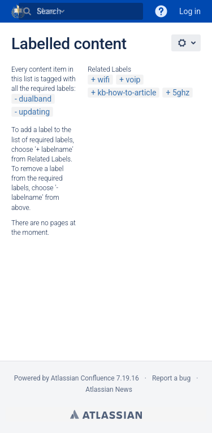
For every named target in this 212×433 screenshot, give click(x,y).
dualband (35, 98)
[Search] (27, 11)
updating (34, 111)
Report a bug (171, 378)
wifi (103, 79)
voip (133, 79)
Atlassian (106, 414)
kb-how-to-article (126, 92)
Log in (190, 11)
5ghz (180, 92)
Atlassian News (108, 389)
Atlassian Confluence (83, 378)
